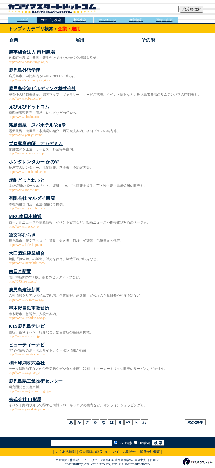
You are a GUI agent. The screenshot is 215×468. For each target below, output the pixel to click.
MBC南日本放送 (25, 216)
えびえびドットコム (29, 106)
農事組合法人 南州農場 (32, 52)
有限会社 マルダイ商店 (32, 198)
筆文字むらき (22, 235)
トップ (15, 28)
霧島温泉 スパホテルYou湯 (37, 125)
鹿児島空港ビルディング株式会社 (42, 88)
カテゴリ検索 (39, 28)
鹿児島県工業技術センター (36, 381)
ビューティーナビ (27, 344)
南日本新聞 (20, 271)
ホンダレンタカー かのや (34, 161)
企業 (13, 40)
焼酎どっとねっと (27, 180)
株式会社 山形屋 (25, 399)
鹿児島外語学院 (24, 70)
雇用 (79, 40)
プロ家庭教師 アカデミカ (36, 143)
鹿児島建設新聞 (24, 289)
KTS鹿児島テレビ (27, 326)
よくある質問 (65, 452)
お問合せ (129, 452)
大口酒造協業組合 (27, 253)
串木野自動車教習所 (29, 308)
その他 (148, 40)
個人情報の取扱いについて (99, 452)
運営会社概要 (150, 452)
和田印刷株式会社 (27, 363)
